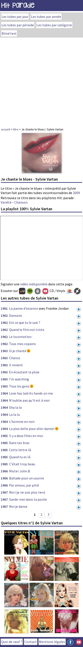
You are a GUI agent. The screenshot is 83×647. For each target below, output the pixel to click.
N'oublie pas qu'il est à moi (29, 400)
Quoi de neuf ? (11, 641)
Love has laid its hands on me (31, 393)
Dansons (15, 315)
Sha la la (15, 407)
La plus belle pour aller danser (31, 428)
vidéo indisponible (34, 284)
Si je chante (17, 351)
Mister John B (19, 471)
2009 (76, 193)
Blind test (9, 33)
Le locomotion (20, 336)
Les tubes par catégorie (54, 25)
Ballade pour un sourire (26, 478)
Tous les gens (19, 386)
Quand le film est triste (26, 329)
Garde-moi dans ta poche (28, 499)
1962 (4, 315)
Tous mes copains (22, 344)
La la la (14, 414)
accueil (5, 129)
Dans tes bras (19, 443)
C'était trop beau (22, 464)
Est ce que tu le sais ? (24, 322)
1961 (4, 308)
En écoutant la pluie (24, 372)
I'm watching (19, 379)
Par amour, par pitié (24, 485)
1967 (4, 492)
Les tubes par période (18, 25)
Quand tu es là (19, 457)
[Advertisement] (41, 81)
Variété (6, 202)
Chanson (20, 202)
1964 (4, 393)
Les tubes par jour (15, 16)
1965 (4, 435)
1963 (4, 351)
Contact (30, 641)
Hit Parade (17, 5)
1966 (4, 471)
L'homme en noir (22, 421)
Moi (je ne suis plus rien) (27, 492)
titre (15, 129)
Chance (14, 358)
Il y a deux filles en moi (26, 435)
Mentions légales (52, 641)
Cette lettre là (20, 450)
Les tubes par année (46, 16)
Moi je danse (18, 506)
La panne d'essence (23, 308)
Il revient (16, 365)
